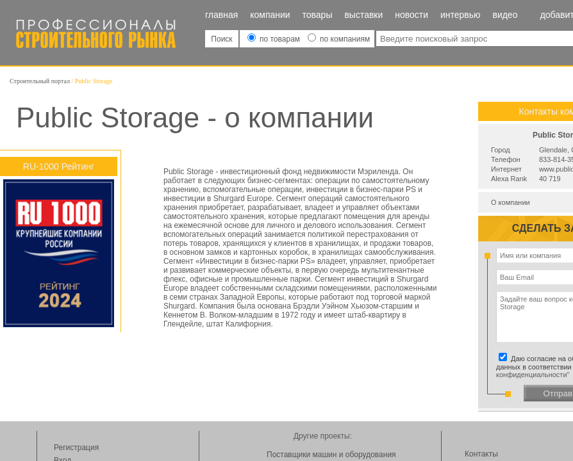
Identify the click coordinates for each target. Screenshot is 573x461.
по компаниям (339, 39)
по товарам (275, 39)
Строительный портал (40, 81)
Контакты (481, 453)
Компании (270, 15)
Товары (318, 15)
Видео (504, 15)
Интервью (460, 15)
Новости (411, 15)
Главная (221, 15)
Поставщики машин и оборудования (331, 454)
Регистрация (76, 447)
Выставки (363, 15)
